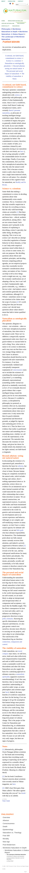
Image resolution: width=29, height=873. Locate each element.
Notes (14, 79)
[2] (18, 302)
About (3, 1)
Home (3, 20)
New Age (6, 842)
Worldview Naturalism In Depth (15, 848)
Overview (6, 817)
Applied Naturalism (8, 23)
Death (5, 826)
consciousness (18, 370)
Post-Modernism (9, 845)
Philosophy (21, 23)
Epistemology (8, 830)
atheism (20, 466)
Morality (6, 839)
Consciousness (9, 823)
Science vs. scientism (13, 61)
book (24, 793)
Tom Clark (6, 801)
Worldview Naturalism (15, 20)
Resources (15, 26)
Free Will (6, 836)
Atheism (6, 820)
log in (25, 871)
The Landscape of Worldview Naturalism (16, 854)
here (22, 151)
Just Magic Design (24, 866)
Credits (3, 868)
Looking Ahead (10, 861)
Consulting (11, 1)
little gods (20, 530)
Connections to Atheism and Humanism (15, 856)
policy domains (7, 619)
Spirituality (5, 26)
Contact (20, 1)
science (17, 95)
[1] (18, 212)
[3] (25, 546)
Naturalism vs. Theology (12, 833)
